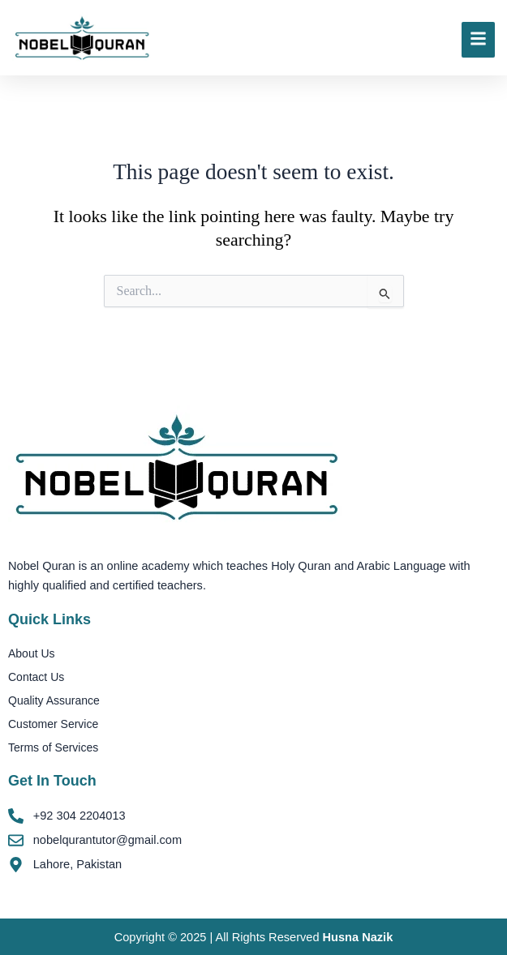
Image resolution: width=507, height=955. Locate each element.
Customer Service (53, 723)
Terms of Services (53, 747)
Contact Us (36, 676)
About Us (31, 653)
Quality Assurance (54, 700)
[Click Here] (478, 40)
